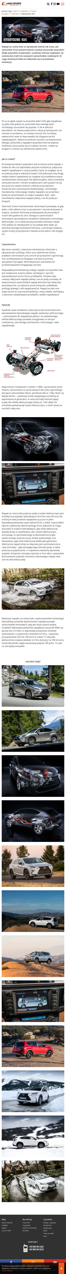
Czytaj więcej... (7, 1270)
